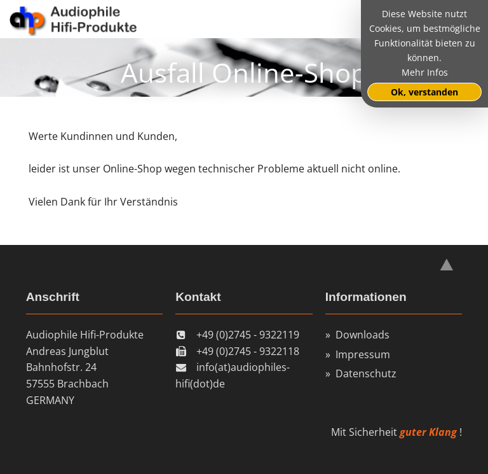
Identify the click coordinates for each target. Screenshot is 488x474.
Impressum (363, 354)
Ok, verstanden (424, 92)
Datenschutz (366, 373)
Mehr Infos (425, 72)
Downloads (363, 335)
